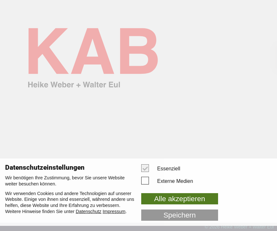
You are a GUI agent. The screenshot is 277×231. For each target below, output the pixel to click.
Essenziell (163, 168)
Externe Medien (170, 180)
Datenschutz (89, 211)
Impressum (114, 211)
